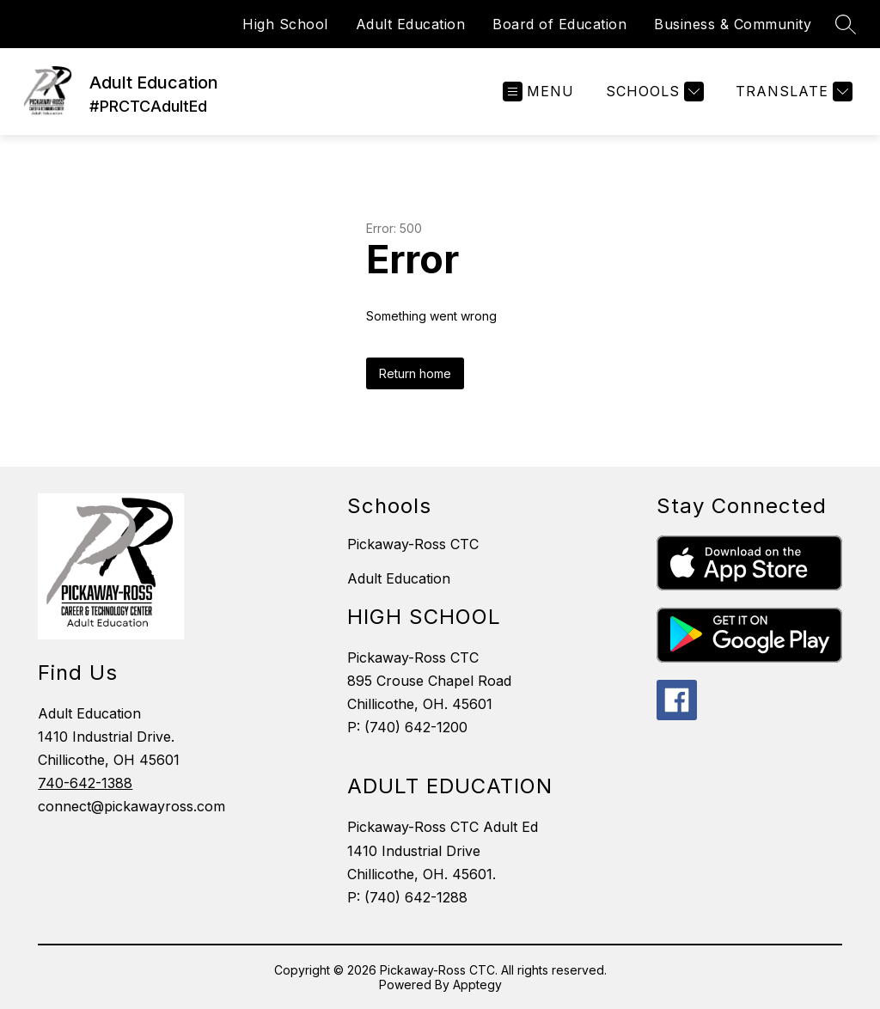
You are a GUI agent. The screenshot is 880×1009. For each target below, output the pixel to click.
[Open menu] (538, 91)
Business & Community (732, 24)
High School (285, 24)
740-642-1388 (85, 783)
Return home (415, 373)
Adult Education (411, 24)
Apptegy (477, 984)
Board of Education (559, 24)
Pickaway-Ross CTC (413, 544)
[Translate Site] (791, 91)
